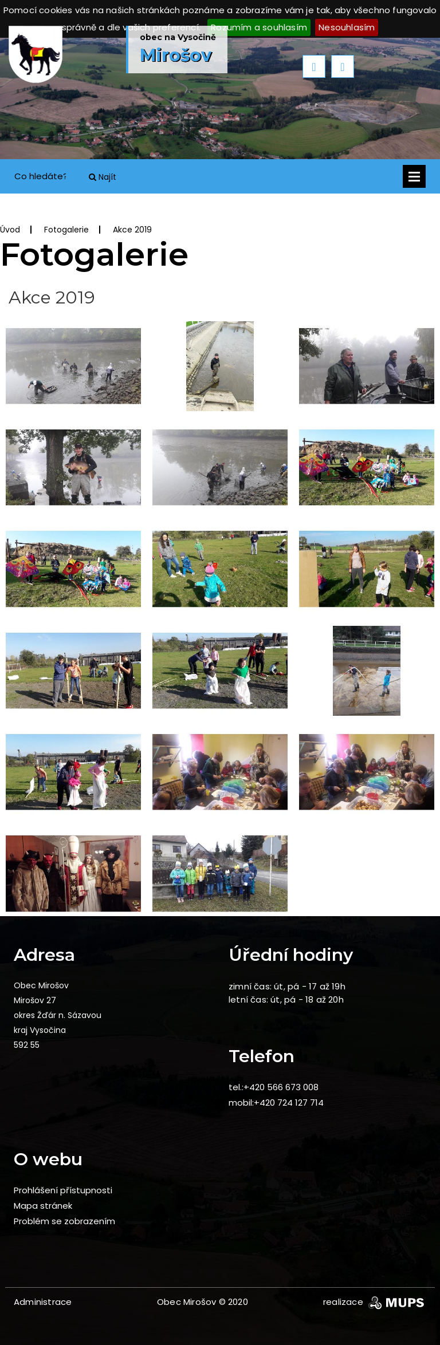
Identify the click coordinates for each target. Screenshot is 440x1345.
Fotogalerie (66, 229)
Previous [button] (313, 66)
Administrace (43, 1302)
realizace (374, 1302)
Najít (102, 177)
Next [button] (342, 66)
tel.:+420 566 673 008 (274, 1087)
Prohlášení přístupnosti (63, 1190)
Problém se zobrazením (64, 1221)
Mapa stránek (43, 1206)
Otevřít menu (414, 176)
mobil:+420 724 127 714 (276, 1102)
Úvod (10, 229)
